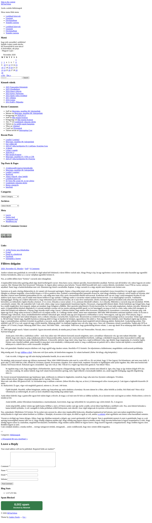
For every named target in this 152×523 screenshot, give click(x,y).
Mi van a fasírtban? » (20, 439)
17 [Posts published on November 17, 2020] (5, 68)
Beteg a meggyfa (12, 185)
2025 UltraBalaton (13, 89)
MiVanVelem (6, 4)
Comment (5, 469)
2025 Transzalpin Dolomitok (17, 87)
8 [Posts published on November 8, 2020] (16, 62)
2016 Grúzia (10, 100)
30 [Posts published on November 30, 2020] (2, 73)
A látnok (9, 148)
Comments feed (12, 219)
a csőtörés (101, 414)
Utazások (9, 18)
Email (4, 478)
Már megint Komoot (20, 118)
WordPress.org (11, 221)
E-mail (8, 252)
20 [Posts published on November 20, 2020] (12, 68)
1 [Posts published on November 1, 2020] (16, 60)
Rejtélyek (9, 174)
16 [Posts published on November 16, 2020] (2, 68)
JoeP (26, 269)
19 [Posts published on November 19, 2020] (9, 68)
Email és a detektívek (14, 254)
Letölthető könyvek (13, 16)
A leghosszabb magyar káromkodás (19, 168)
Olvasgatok (17, 128)
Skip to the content (8, 2)
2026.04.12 (21, 115)
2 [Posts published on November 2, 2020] (1, 62)
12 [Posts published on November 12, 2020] (9, 65)
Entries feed (10, 217)
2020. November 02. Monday (12, 269)
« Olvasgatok (6, 439)
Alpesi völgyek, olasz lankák (17, 176)
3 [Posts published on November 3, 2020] (4, 62)
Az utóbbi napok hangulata (24, 124)
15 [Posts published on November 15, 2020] (16, 65)
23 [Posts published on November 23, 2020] (2, 70)
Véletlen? (16, 126)
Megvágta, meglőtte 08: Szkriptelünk (26, 111)
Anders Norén (14, 520)
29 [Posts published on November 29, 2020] (16, 70)
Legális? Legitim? (12, 140)
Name (4, 473)
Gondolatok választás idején (25, 122)
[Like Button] (2, 431)
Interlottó (9, 187)
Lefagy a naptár (12, 150)
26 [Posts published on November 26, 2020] (9, 70)
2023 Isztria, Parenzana (15, 93)
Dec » (9, 75)
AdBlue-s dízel (26, 352)
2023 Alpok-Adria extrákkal (16, 96)
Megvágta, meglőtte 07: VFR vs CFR (20, 157)
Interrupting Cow (25, 130)
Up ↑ (24, 520)
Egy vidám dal (11, 144)
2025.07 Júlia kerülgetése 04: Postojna (20, 159)
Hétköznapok (15, 435)
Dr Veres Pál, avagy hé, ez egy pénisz (20, 181)
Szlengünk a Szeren (13, 259)
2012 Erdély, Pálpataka (14, 102)
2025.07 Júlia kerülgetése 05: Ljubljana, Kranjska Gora (27, 146)
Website (4, 482)
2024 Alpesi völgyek (13, 91)
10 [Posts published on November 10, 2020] (5, 65)
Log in (8, 215)
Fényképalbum (11, 20)
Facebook (9, 256)
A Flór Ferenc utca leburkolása (17, 250)
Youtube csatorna (12, 23)
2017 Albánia (11, 98)
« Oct (3, 75)
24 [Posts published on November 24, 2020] (5, 70)
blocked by (21, 508)
